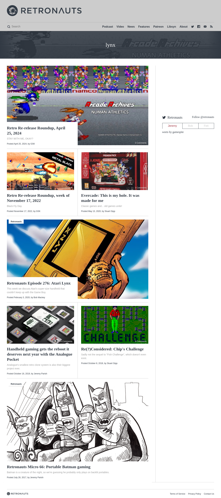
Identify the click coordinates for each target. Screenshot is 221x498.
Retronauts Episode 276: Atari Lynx (39, 283)
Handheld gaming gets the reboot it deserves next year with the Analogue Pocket (39, 354)
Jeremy (172, 125)
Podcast (107, 26)
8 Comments (141, 296)
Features (144, 26)
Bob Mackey (39, 297)
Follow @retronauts (203, 117)
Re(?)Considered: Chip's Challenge (112, 349)
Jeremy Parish (40, 373)
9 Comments (141, 341)
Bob (190, 125)
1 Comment (67, 188)
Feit (206, 125)
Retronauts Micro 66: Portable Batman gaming (48, 467)
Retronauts (16, 221)
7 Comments (141, 459)
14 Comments (65, 341)
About (184, 26)
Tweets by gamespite (172, 132)
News (131, 26)
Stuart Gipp (110, 211)
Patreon (158, 26)
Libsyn (171, 26)
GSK (33, 144)
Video (120, 26)
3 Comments (141, 143)
